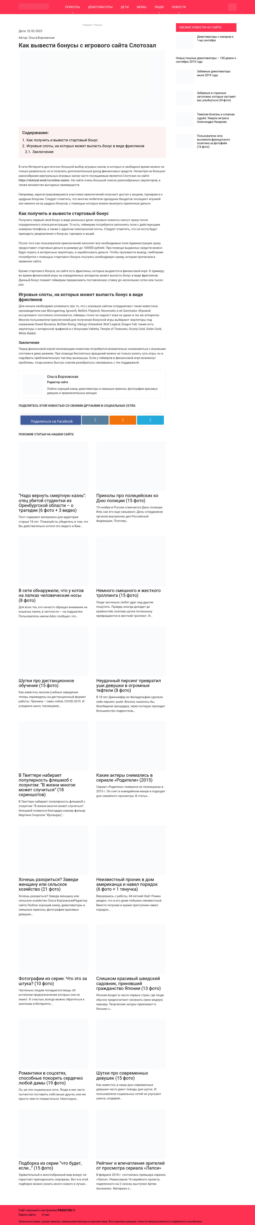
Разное (98, 25)
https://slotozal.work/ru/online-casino (44, 180)
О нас (46, 1215)
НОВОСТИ (179, 7)
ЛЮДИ (159, 7)
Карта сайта (27, 1215)
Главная (87, 25)
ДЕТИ (125, 7)
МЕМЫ (141, 7)
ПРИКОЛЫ (72, 7)
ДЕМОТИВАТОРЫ (100, 7)
